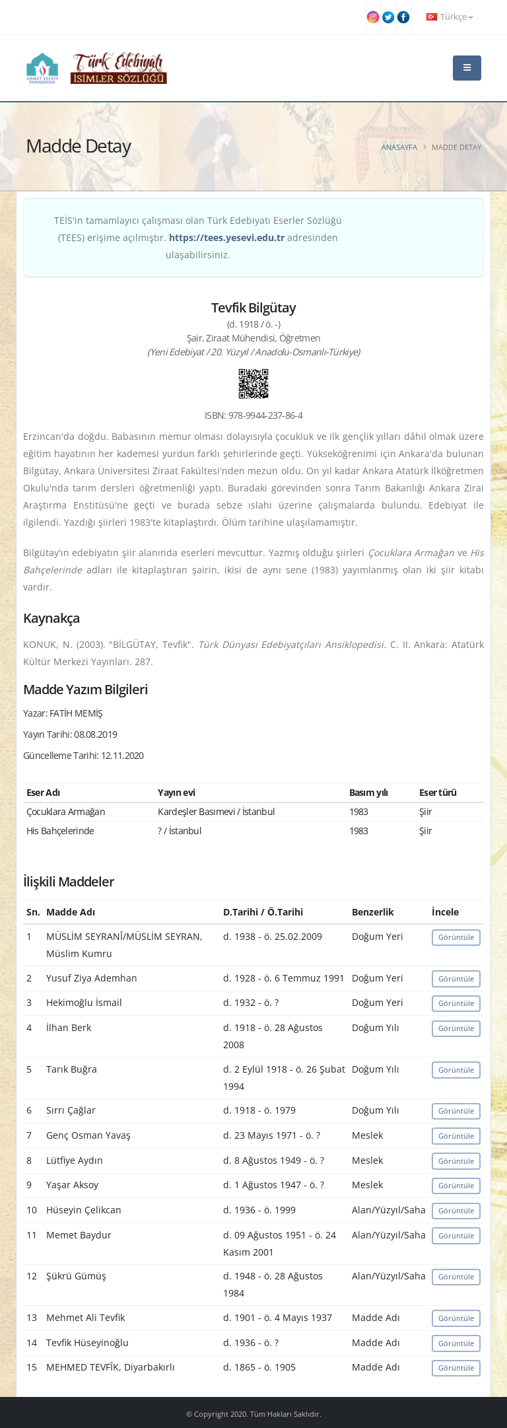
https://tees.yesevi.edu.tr (227, 237)
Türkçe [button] (449, 16)
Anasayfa (399, 147)
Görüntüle (456, 937)
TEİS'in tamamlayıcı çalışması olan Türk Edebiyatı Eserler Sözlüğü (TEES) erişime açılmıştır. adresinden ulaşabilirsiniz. (198, 237)
